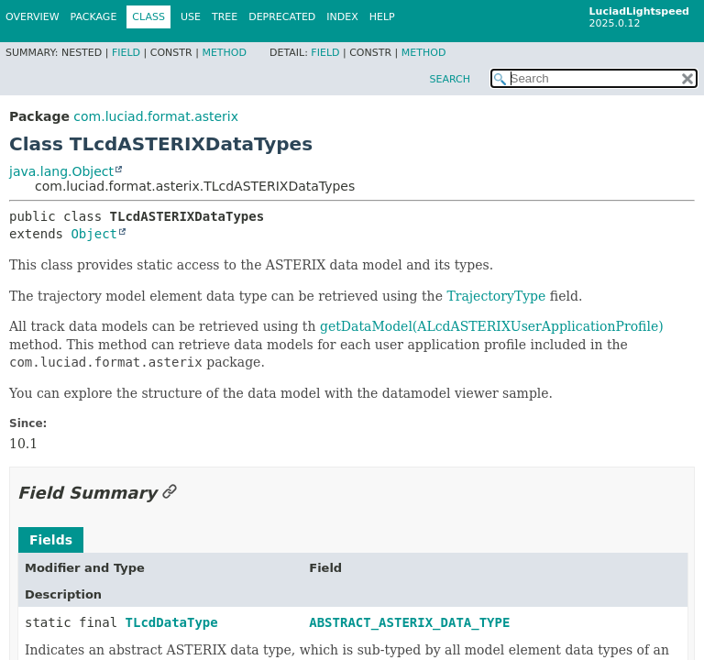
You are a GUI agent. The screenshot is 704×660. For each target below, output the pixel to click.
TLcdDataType (172, 622)
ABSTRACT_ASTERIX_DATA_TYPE (409, 622)
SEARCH (449, 79)
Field (126, 53)
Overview (33, 17)
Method (224, 53)
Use (191, 17)
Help (382, 17)
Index (342, 17)
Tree (224, 17)
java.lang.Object (61, 171)
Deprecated (281, 17)
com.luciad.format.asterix (155, 116)
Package (94, 17)
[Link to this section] (169, 492)
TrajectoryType (495, 296)
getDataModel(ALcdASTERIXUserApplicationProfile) (492, 326)
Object (94, 233)
